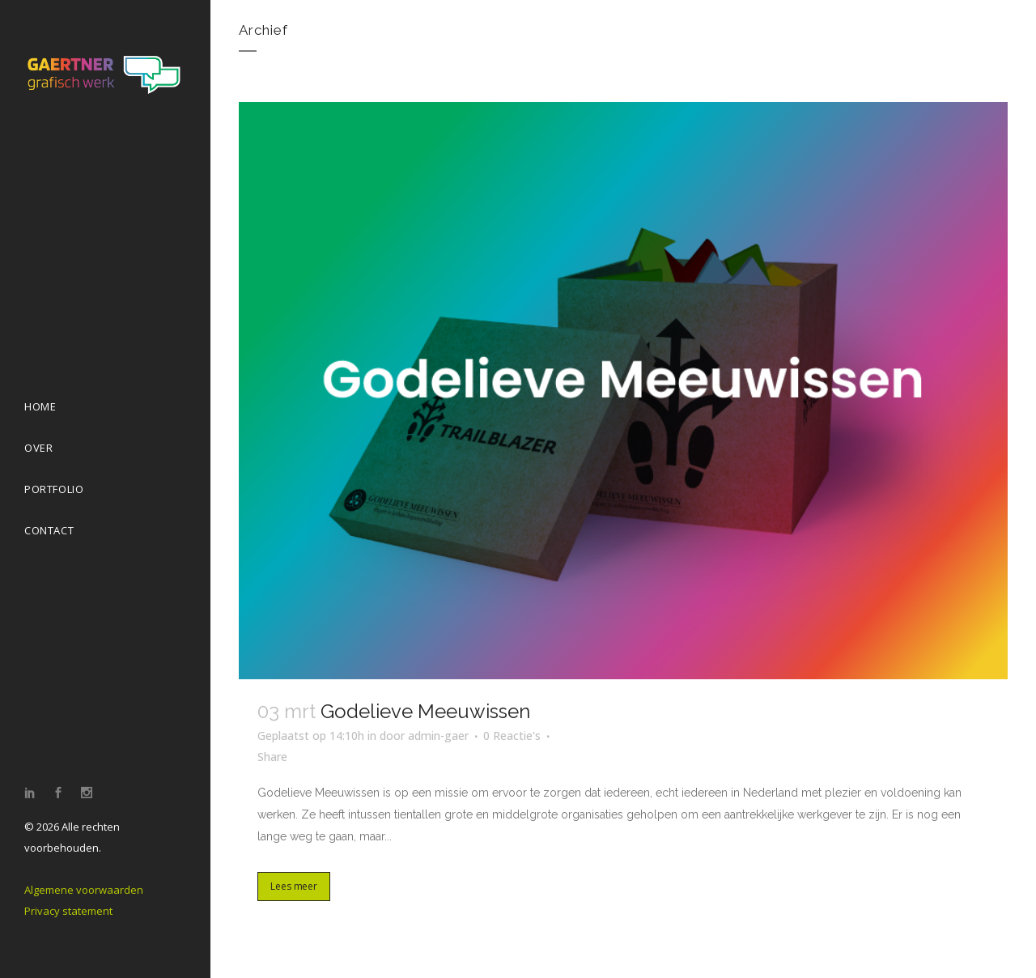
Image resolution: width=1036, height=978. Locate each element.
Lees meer (293, 886)
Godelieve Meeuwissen (425, 711)
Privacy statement (68, 911)
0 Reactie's (512, 735)
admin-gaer (438, 735)
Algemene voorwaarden (83, 889)
